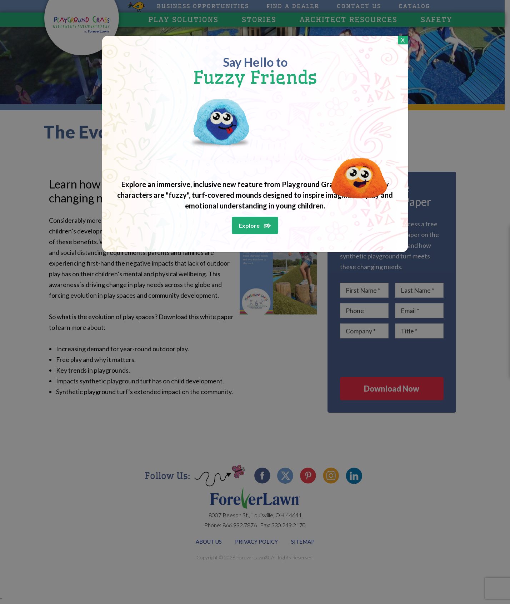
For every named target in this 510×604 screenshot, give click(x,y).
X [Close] (403, 40)
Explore (249, 225)
